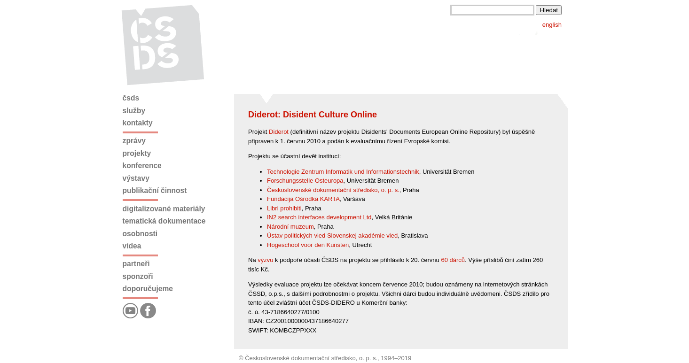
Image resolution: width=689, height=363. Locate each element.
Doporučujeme (148, 289)
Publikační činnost (155, 190)
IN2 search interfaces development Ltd (319, 217)
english (552, 24)
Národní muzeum (290, 226)
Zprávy (134, 141)
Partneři (136, 264)
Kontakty (138, 123)
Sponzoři (138, 276)
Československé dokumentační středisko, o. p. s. (333, 189)
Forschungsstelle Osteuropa (305, 180)
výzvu (265, 259)
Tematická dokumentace (164, 221)
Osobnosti (140, 234)
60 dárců (453, 259)
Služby (134, 111)
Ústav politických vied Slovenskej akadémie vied (332, 235)
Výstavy (136, 178)
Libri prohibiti (284, 208)
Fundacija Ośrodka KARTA (303, 198)
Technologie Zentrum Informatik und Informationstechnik (343, 171)
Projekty (137, 153)
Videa (132, 246)
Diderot (279, 131)
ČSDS (131, 98)
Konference (142, 166)
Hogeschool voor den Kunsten (308, 244)
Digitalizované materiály (164, 209)
